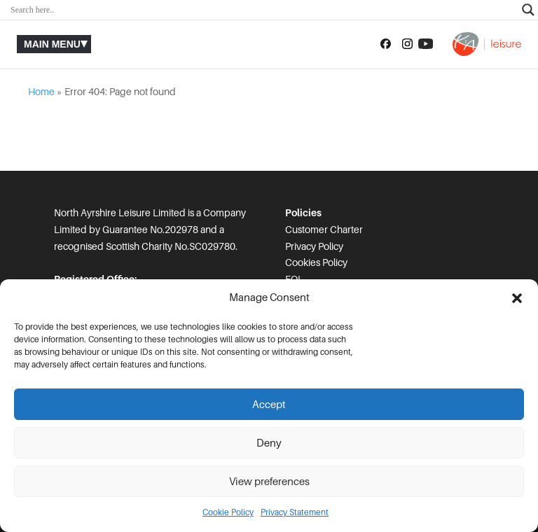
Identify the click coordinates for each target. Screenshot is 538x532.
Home (41, 91)
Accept (269, 404)
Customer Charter (324, 229)
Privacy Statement (295, 512)
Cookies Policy (316, 262)
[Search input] (263, 10)
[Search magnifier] (528, 10)
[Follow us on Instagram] (407, 44)
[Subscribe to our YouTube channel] (425, 44)
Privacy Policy (314, 246)
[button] (517, 298)
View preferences (269, 481)
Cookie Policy (228, 512)
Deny (269, 443)
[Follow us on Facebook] (385, 44)
